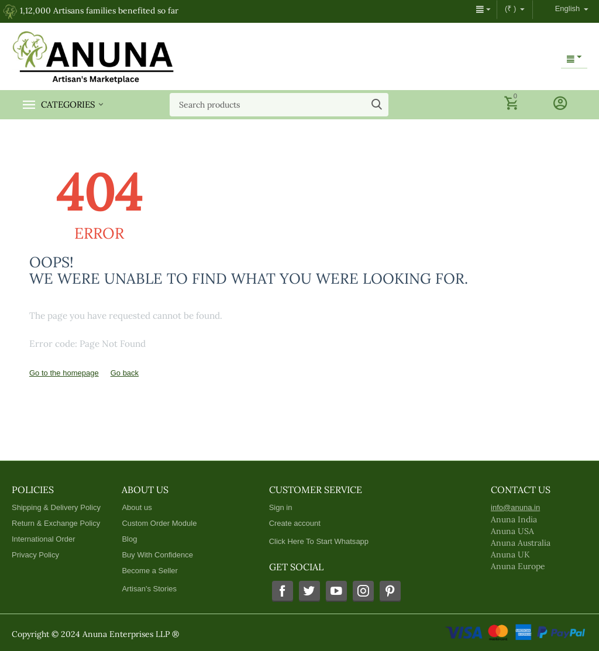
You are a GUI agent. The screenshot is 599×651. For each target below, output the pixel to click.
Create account (295, 523)
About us (137, 507)
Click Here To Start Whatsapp (319, 541)
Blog (129, 539)
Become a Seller (150, 570)
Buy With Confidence (157, 554)
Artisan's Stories (149, 588)
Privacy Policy (35, 554)
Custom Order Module (159, 523)
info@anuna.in (515, 507)
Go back (125, 372)
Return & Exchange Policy (56, 523)
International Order (43, 539)
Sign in (280, 507)
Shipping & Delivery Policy (56, 507)
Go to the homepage (64, 372)
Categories (68, 104)
